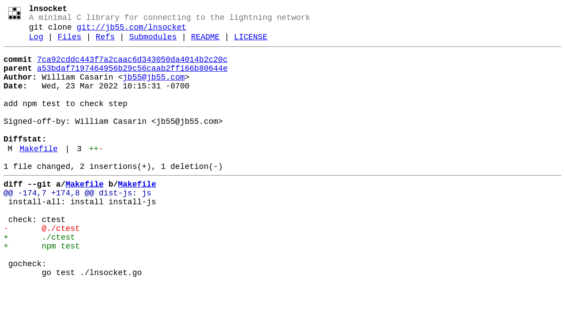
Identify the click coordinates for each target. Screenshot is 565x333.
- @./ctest (42, 266)
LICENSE (250, 43)
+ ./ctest (39, 277)
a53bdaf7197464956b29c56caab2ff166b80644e (132, 78)
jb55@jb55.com (154, 89)
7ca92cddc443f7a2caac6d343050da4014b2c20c (132, 67)
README (205, 43)
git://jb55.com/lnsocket (131, 32)
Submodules (153, 43)
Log (36, 43)
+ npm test (42, 288)
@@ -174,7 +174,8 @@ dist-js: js (77, 224)
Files (69, 43)
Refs (105, 43)
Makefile (38, 174)
